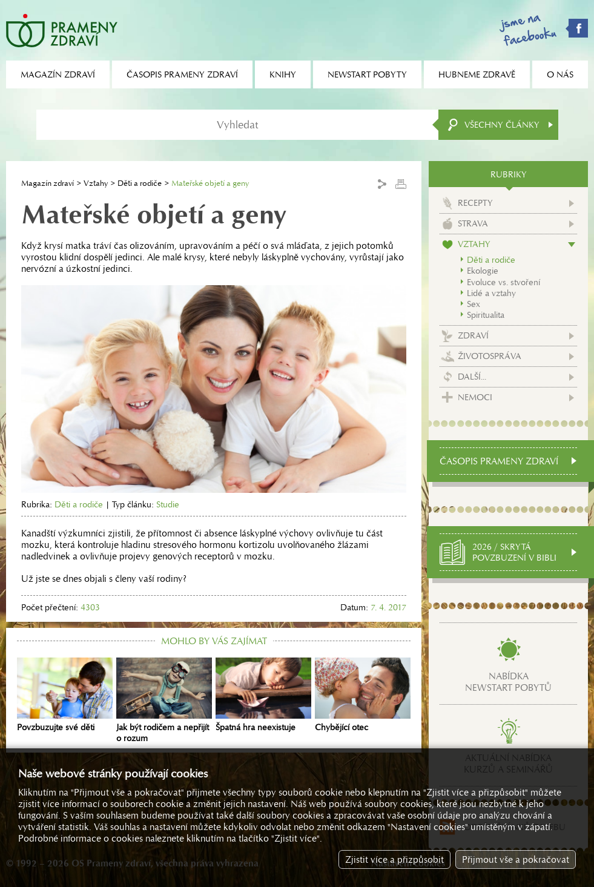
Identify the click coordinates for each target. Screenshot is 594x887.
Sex (473, 303)
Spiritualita (485, 314)
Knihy (282, 74)
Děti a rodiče (139, 183)
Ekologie (482, 270)
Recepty (475, 202)
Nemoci (475, 397)
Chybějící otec (363, 695)
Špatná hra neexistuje (263, 695)
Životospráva (489, 356)
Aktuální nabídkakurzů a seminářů (508, 763)
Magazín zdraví (47, 183)
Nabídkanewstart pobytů (508, 681)
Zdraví (473, 335)
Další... (472, 376)
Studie (167, 504)
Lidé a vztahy (491, 293)
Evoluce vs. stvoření (503, 282)
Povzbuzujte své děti (65, 695)
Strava (473, 223)
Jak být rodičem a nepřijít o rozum (164, 701)
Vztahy (96, 183)
